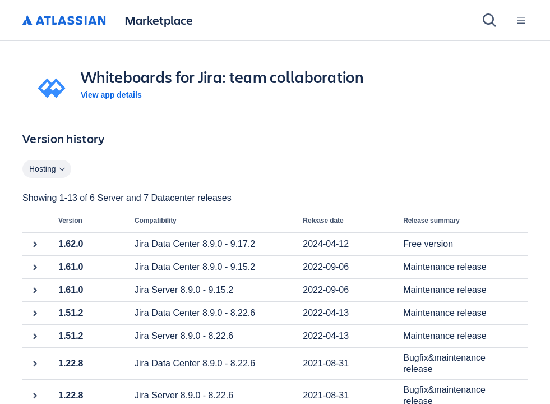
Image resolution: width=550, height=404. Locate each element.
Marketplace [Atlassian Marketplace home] (158, 20)
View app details (111, 94)
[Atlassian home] (64, 21)
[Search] (489, 20)
